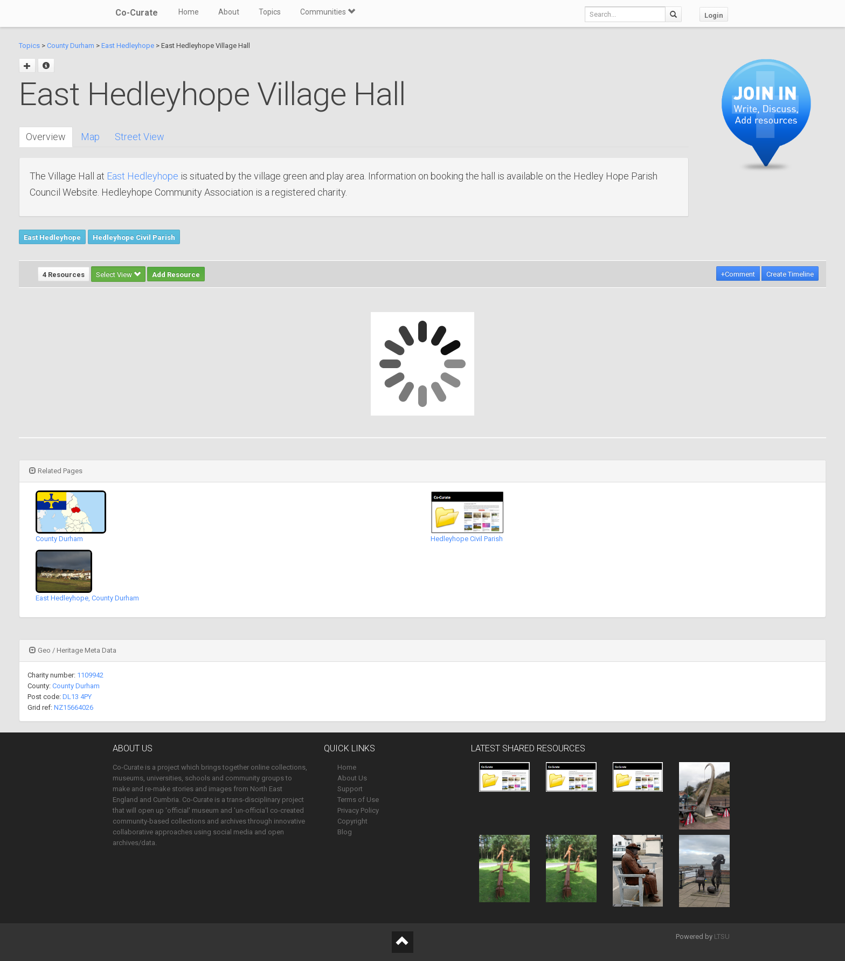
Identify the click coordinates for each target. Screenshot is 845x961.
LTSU (722, 936)
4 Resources (64, 275)
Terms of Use (358, 800)
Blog (344, 832)
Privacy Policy (358, 810)
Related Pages (55, 471)
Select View (118, 275)
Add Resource (176, 275)
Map (90, 136)
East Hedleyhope (127, 46)
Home (188, 12)
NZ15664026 (73, 707)
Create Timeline (790, 274)
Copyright (352, 821)
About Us (352, 778)
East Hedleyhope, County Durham (87, 598)
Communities (327, 12)
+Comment (738, 274)
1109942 (90, 675)
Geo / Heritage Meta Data (72, 650)
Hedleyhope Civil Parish (134, 237)
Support (350, 789)
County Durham (70, 46)
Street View (139, 136)
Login (713, 15)
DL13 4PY (77, 697)
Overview (46, 136)
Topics (270, 12)
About (228, 12)
